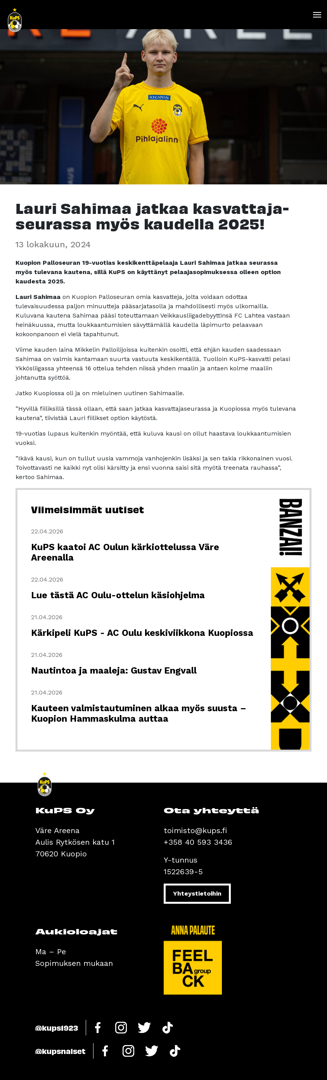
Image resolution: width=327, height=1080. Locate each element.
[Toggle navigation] (317, 15)
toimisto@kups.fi (195, 830)
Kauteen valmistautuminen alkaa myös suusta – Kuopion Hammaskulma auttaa (138, 713)
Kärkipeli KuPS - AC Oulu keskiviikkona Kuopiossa (142, 633)
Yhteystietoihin (197, 893)
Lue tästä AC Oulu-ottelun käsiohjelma (118, 595)
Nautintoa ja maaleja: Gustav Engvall (114, 670)
